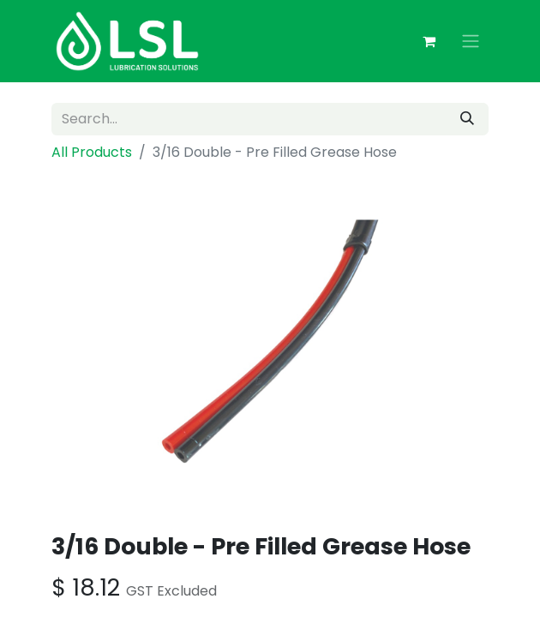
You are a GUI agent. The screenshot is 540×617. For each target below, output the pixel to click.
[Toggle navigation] (471, 41)
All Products (91, 152)
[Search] (467, 119)
